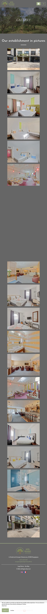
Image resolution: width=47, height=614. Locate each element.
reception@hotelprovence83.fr (23, 561)
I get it (5, 610)
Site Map (27, 566)
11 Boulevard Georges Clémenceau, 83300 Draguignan (23, 557)
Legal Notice (21, 566)
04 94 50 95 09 (23, 560)
